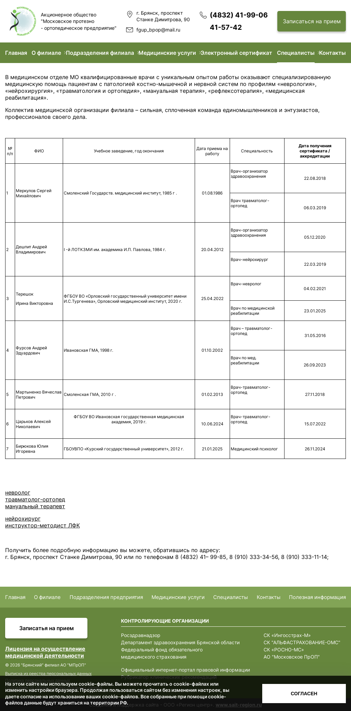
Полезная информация (317, 597)
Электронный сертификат (236, 52)
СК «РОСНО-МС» (284, 649)
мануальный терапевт (35, 506)
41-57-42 (226, 27)
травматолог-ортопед (35, 499)
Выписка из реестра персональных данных (48, 673)
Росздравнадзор (140, 635)
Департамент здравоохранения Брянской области (180, 642)
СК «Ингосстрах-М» (287, 635)
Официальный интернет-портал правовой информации (185, 670)
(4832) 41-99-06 (239, 15)
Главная (16, 52)
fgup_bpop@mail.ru (158, 30)
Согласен (304, 693)
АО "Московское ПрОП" (292, 657)
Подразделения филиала (100, 52)
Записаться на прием (312, 21)
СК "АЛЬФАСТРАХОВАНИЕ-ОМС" (302, 642)
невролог (17, 492)
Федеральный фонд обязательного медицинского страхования (162, 653)
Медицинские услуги (167, 52)
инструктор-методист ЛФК (42, 525)
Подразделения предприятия (106, 597)
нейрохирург (22, 518)
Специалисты (296, 52)
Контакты (332, 52)
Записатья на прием (46, 628)
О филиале (46, 52)
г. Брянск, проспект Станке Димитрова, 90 (163, 16)
